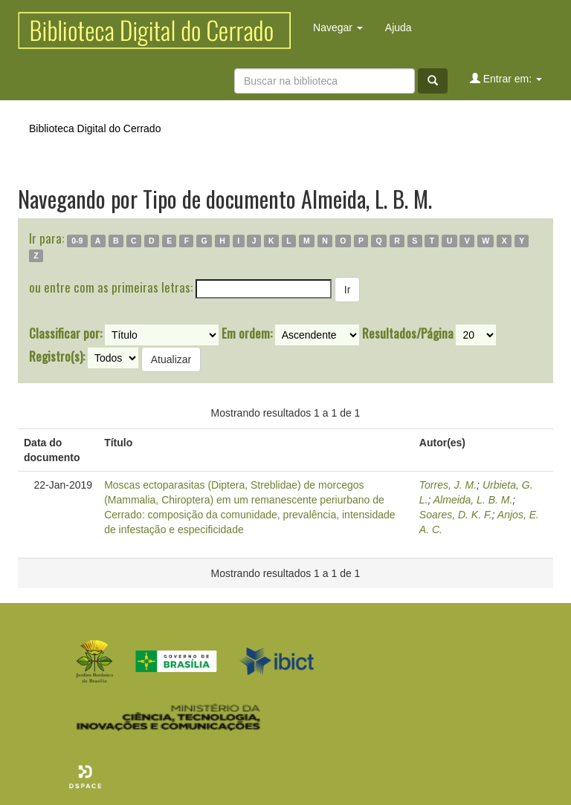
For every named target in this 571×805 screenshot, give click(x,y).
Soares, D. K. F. (455, 515)
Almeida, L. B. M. (473, 500)
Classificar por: (65, 333)
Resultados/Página (408, 333)
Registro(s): (57, 356)
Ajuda (398, 27)
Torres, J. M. (448, 485)
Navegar (338, 27)
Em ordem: (247, 333)
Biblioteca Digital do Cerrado (95, 128)
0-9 (77, 240)
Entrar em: (506, 78)
